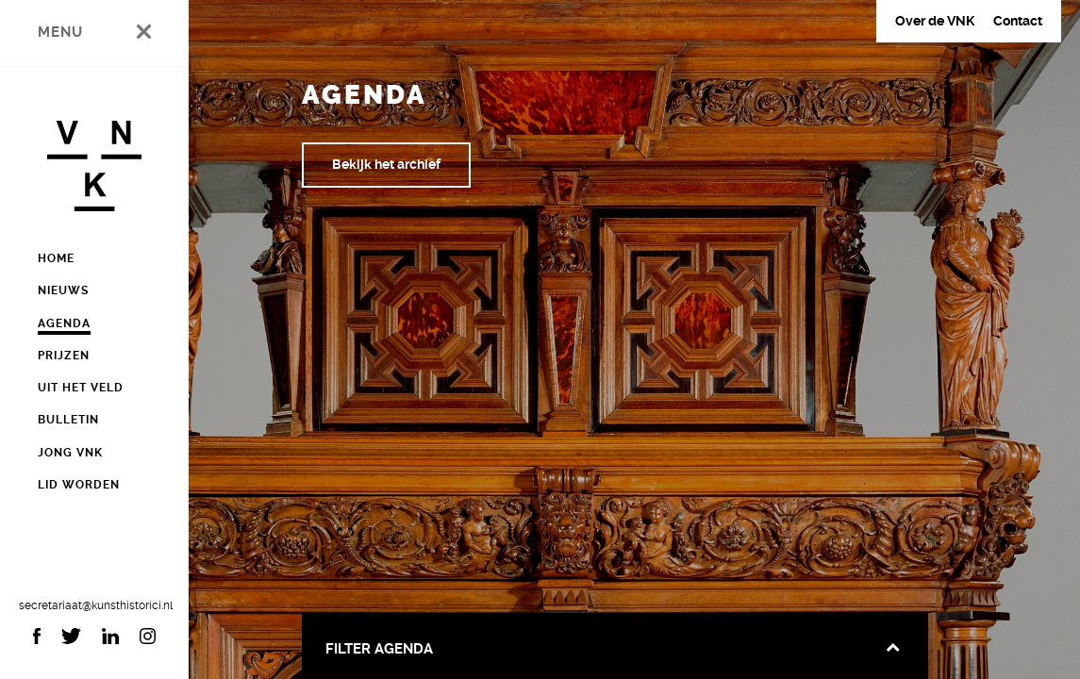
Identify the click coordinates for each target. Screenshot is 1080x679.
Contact (1017, 20)
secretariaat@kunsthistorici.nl (94, 605)
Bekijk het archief (386, 164)
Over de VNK (934, 20)
